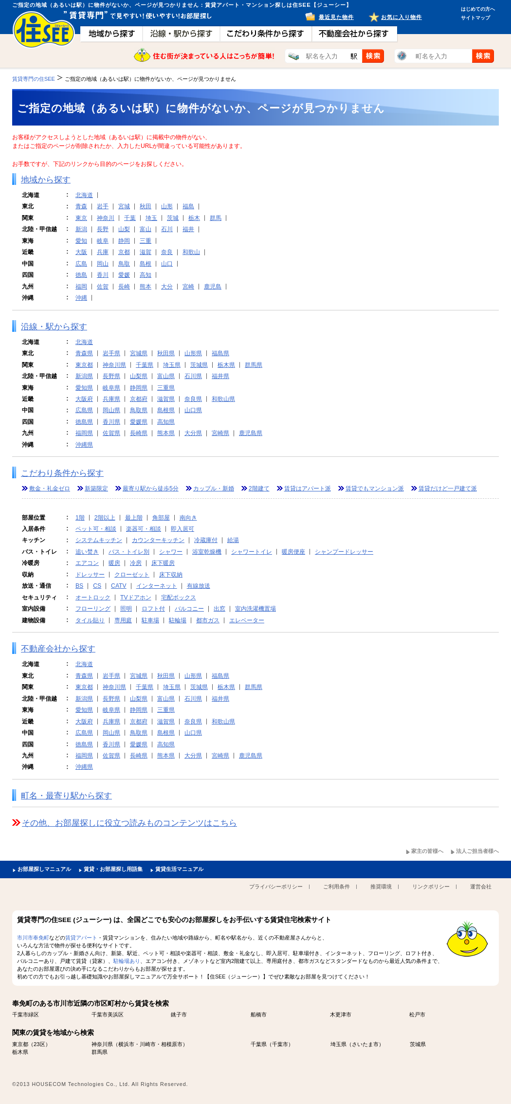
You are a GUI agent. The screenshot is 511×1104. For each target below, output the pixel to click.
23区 (39, 1044)
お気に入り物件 (401, 17)
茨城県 (199, 365)
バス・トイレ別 (129, 551)
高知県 (166, 421)
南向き (188, 517)
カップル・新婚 (213, 488)
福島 (188, 206)
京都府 (138, 399)
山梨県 (138, 376)
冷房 (136, 563)
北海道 (84, 195)
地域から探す (46, 179)
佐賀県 (111, 433)
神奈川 (105, 218)
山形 (167, 206)
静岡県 (138, 387)
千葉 (130, 218)
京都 (124, 252)
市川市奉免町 (33, 938)
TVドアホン (135, 597)
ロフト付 (153, 608)
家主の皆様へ (427, 851)
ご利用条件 (336, 886)
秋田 (145, 206)
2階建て (259, 488)
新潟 (81, 229)
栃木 (194, 218)
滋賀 (145, 252)
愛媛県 (138, 421)
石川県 (193, 376)
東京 (81, 218)
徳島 (81, 274)
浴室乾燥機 (206, 551)
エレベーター (246, 620)
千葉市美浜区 (107, 1014)
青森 (81, 206)
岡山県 (111, 410)
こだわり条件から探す (62, 473)
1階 (80, 517)
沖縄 (81, 297)
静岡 (124, 240)
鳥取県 (138, 410)
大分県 (193, 433)
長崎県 (138, 433)
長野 (103, 229)
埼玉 (151, 218)
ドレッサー (90, 574)
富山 (145, 229)
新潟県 (84, 376)
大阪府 (84, 399)
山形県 (193, 353)
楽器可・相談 (143, 528)
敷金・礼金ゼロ (49, 488)
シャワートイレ (251, 551)
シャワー (170, 551)
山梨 (124, 229)
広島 (81, 263)
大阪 (81, 252)
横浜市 (126, 1044)
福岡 (81, 286)
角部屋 (161, 517)
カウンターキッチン (158, 540)
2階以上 (104, 517)
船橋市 (259, 1014)
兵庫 (103, 252)
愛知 (81, 240)
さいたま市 (365, 1044)
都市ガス (207, 620)
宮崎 (188, 286)
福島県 (220, 353)
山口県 (193, 410)
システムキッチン (98, 540)
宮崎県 (220, 433)
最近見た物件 (336, 17)
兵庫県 (111, 399)
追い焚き (87, 551)
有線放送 (198, 585)
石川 (167, 229)
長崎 (124, 286)
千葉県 (144, 365)
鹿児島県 (250, 433)
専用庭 (123, 620)
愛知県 (84, 387)
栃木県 (226, 365)
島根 (145, 263)
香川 (103, 274)
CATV (119, 585)
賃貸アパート (81, 938)
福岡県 (84, 433)
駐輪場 (177, 620)
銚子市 (179, 1014)
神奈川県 (114, 365)
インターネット (156, 585)
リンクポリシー (431, 886)
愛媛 (124, 274)
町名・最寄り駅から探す (66, 795)
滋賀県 (166, 399)
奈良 (167, 252)
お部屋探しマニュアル (44, 869)
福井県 (220, 376)
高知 (145, 274)
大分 (167, 286)
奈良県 (193, 399)
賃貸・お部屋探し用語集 (113, 869)
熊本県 (166, 433)
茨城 (173, 218)
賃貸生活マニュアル (179, 869)
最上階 (134, 517)
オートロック (92, 597)
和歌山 (191, 252)
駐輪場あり (126, 961)
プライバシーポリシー (276, 886)
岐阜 (103, 240)
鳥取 (124, 263)
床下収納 (170, 574)
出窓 (219, 608)
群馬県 (253, 365)
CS (97, 585)
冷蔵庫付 (206, 540)
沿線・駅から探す (54, 326)
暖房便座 (293, 551)
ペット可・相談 (95, 528)
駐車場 (150, 620)
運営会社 (481, 886)
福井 (188, 229)
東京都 (84, 365)
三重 (145, 240)
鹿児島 (212, 286)
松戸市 (417, 1014)
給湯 (233, 540)
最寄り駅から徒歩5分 (151, 488)
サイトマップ (475, 17)
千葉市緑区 (25, 1014)
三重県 (166, 387)
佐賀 (103, 286)
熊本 (145, 286)
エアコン (87, 563)
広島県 (84, 410)
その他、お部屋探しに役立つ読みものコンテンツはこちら (129, 823)
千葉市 (280, 1044)
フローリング (92, 608)
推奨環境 (381, 886)
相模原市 (171, 1044)
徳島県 (84, 421)
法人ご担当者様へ (477, 851)
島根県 (166, 410)
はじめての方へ (478, 9)
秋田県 (166, 353)
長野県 (111, 376)
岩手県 (111, 353)
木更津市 (340, 1014)
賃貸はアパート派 (307, 488)
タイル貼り (90, 620)
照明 (126, 608)
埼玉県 (172, 365)
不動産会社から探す (58, 648)
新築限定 (96, 488)
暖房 (114, 563)
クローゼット (131, 574)
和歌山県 (223, 399)
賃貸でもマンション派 (375, 488)
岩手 (103, 206)
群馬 (215, 218)
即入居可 (182, 528)
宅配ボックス (178, 597)
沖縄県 (84, 444)
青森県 (84, 353)
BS (79, 585)
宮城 (124, 206)
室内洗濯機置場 (255, 608)
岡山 (103, 263)
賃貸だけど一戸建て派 (448, 488)
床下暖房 (163, 563)
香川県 (111, 421)
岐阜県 (111, 387)
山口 (167, 263)
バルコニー (189, 608)
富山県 (166, 376)
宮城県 (138, 353)
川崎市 (148, 1044)
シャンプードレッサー (344, 551)
